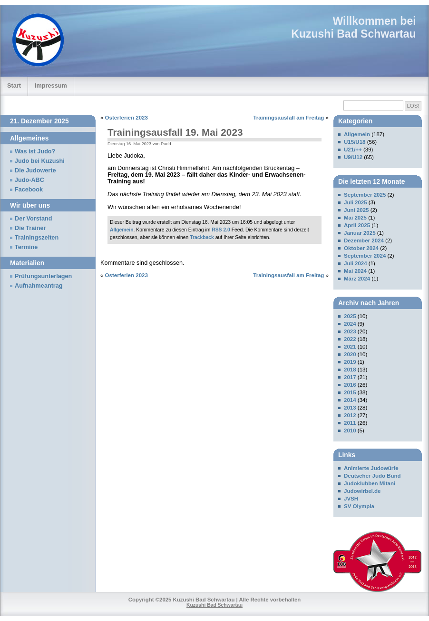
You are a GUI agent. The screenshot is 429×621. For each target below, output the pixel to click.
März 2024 (357, 278)
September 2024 (365, 256)
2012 (350, 415)
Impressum (51, 85)
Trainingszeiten (36, 237)
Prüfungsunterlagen (43, 276)
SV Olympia (359, 506)
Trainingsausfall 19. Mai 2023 (175, 132)
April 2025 (357, 225)
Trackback (202, 237)
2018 (350, 369)
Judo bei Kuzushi (40, 161)
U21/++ (353, 149)
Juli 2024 (355, 263)
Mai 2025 (355, 217)
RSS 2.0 (221, 229)
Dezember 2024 (364, 240)
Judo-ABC (29, 180)
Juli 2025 (355, 202)
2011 (350, 423)
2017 (350, 377)
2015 (350, 392)
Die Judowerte (35, 170)
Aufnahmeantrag (39, 285)
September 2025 (365, 195)
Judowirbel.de (362, 491)
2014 (350, 400)
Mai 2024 (355, 271)
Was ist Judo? (35, 151)
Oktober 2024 (361, 248)
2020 (350, 354)
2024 (350, 324)
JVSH (351, 498)
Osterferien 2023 (126, 117)
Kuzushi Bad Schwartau (353, 34)
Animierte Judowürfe (371, 468)
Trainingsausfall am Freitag (288, 117)
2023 (350, 331)
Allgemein (122, 229)
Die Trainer (30, 228)
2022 (350, 339)
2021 (350, 347)
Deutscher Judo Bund (372, 476)
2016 (350, 385)
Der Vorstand (33, 218)
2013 (350, 408)
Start (14, 85)
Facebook (29, 189)
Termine (26, 247)
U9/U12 (353, 157)
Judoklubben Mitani (369, 483)
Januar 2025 (360, 233)
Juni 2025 (356, 210)
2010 (350, 430)
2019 (350, 362)
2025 (350, 316)
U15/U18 (354, 142)
